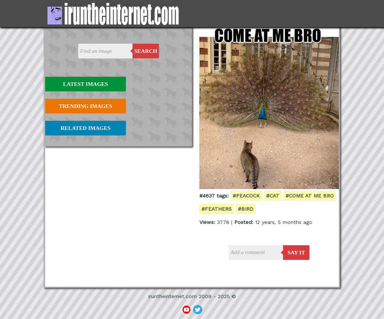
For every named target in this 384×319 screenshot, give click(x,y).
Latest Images (85, 84)
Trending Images (85, 106)
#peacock (246, 196)
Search (145, 51)
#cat (272, 196)
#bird (245, 209)
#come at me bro (310, 196)
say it (296, 252)
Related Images (86, 128)
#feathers (217, 209)
